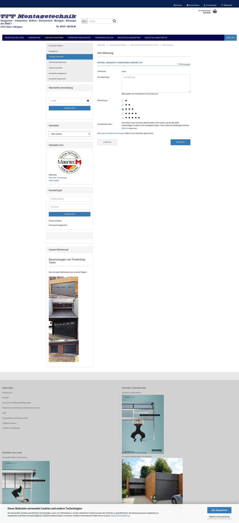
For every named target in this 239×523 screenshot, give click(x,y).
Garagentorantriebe (54, 38)
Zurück (107, 142)
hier (126, 128)
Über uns (230, 38)
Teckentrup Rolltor (104, 38)
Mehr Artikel (54, 180)
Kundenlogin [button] (210, 5)
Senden (180, 142)
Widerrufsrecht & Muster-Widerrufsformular (21, 408)
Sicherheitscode (104, 124)
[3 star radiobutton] (123, 109)
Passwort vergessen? (58, 225)
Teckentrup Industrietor (79, 38)
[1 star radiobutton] (123, 101)
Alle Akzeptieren (219, 510)
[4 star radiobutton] (123, 114)
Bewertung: (102, 100)
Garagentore (34, 38)
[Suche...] (84, 21)
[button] (192, 5)
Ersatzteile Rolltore (14, 38)
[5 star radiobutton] (123, 118)
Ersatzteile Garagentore (129, 38)
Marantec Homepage (58, 178)
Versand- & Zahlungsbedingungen (16, 403)
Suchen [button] (178, 5)
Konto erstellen (55, 221)
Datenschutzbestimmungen (112, 133)
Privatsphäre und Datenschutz (15, 418)
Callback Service (9, 423)
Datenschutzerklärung (120, 516)
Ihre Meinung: (103, 77)
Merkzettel (226, 5)
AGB (4, 413)
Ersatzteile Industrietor (156, 38)
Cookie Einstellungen (11, 428)
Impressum (7, 392)
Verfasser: (101, 71)
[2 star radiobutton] (123, 105)
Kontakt (5, 397)
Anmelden (69, 108)
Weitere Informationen (219, 516)
